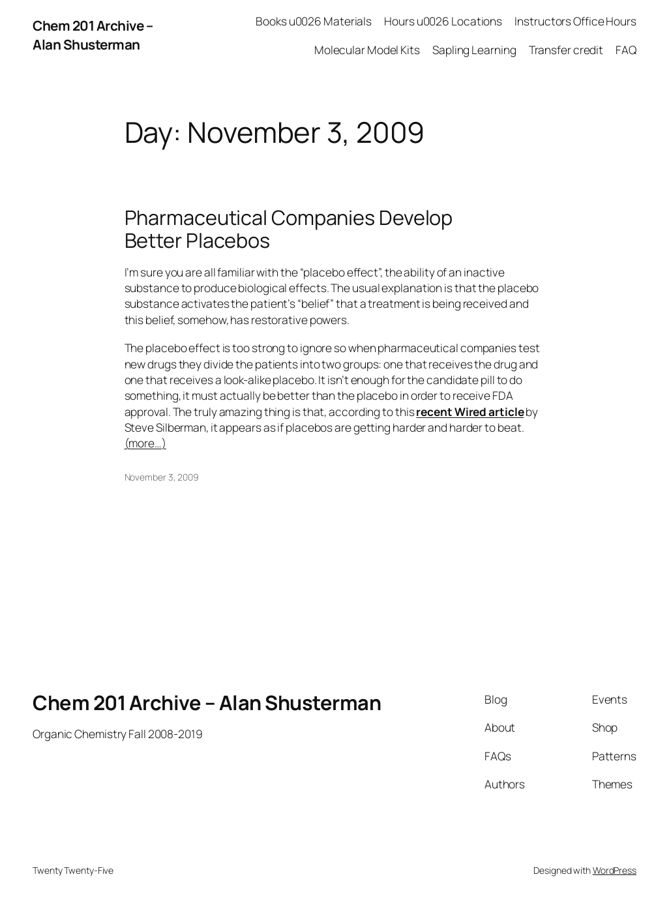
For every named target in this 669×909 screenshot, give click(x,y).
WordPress (614, 870)
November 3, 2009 (162, 477)
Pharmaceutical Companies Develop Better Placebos (289, 228)
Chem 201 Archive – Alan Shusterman (93, 34)
